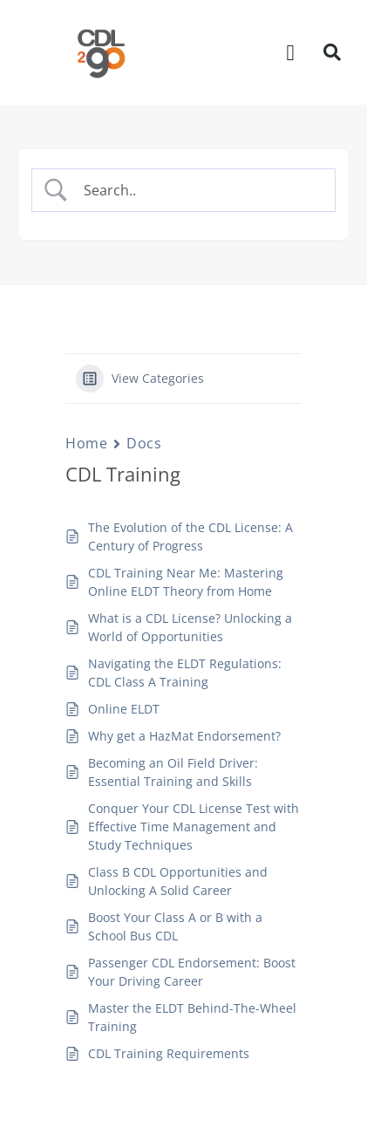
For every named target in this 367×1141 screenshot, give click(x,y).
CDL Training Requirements (168, 1053)
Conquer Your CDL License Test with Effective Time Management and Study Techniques (193, 826)
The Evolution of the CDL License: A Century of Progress (190, 536)
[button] (290, 52)
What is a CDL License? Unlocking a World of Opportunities (190, 627)
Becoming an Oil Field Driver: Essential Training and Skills (173, 772)
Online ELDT (124, 708)
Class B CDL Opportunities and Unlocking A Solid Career (178, 881)
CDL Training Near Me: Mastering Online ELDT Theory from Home (185, 581)
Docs (143, 443)
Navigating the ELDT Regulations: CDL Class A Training (185, 672)
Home (86, 443)
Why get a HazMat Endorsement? (184, 736)
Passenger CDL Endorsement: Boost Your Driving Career (192, 971)
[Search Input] (198, 190)
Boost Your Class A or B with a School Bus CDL (175, 926)
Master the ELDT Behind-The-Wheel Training (192, 1017)
